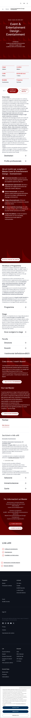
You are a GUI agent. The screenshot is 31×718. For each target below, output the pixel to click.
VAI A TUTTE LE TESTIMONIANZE (13, 381)
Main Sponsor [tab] (5, 425)
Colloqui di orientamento (11, 549)
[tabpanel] (15, 430)
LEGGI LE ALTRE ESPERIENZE (11, 413)
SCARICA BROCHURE (16, 523)
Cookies (4, 630)
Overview (5, 90)
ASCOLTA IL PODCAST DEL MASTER (10, 259)
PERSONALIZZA (15, 715)
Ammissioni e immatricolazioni (12, 562)
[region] (15, 702)
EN (24, 3)
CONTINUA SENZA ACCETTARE (24, 687)
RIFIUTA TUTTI (16, 711)
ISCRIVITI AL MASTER (25, 90)
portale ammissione (14, 457)
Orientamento (8, 552)
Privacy (4, 626)
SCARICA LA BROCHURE (13, 90)
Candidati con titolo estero (12, 555)
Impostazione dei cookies (8, 633)
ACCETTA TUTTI (15, 707)
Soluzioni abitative (8, 565)
